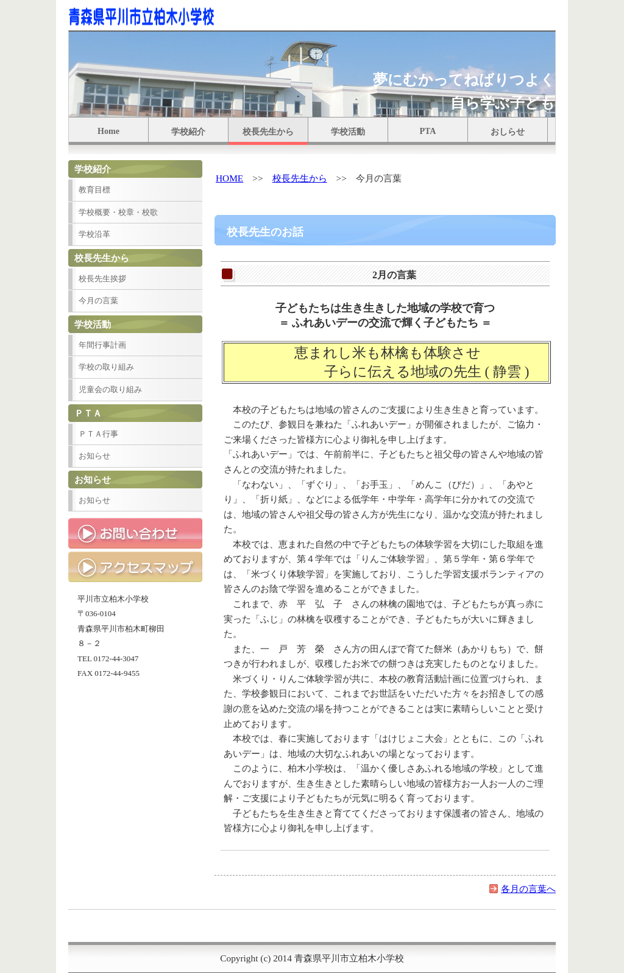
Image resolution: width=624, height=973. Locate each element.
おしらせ (508, 131)
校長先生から (268, 131)
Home (108, 131)
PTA (428, 131)
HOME (229, 178)
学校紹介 (188, 131)
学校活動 (348, 131)
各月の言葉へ (528, 888)
